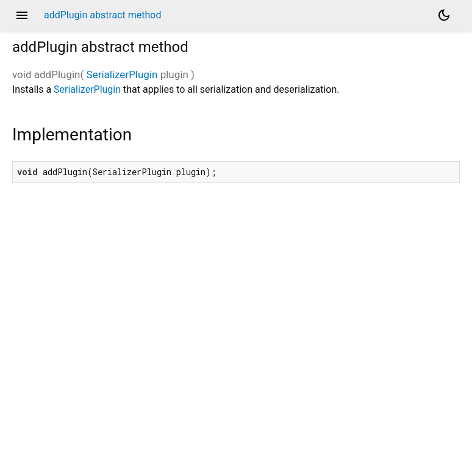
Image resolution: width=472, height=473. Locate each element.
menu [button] (22, 15)
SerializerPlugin (122, 74)
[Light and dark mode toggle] (444, 15)
